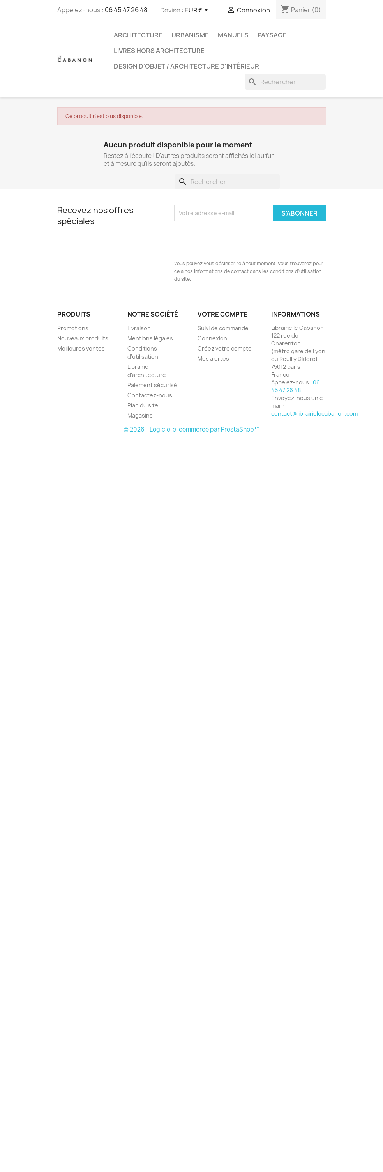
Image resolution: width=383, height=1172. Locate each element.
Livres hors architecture (159, 50)
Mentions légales (150, 338)
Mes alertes (213, 358)
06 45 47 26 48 (126, 9)
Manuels (233, 35)
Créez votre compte (225, 348)
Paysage (272, 35)
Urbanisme (190, 35)
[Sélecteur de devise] (198, 10)
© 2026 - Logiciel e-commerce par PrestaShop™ (191, 429)
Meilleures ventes (81, 348)
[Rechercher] (285, 82)
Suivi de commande (223, 328)
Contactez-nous (149, 395)
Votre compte (222, 314)
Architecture (138, 35)
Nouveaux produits (82, 338)
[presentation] (233, 240)
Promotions (72, 328)
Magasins (140, 415)
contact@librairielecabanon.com (314, 413)
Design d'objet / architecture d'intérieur (186, 66)
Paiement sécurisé (152, 385)
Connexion (212, 338)
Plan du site (142, 405)
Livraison (139, 328)
